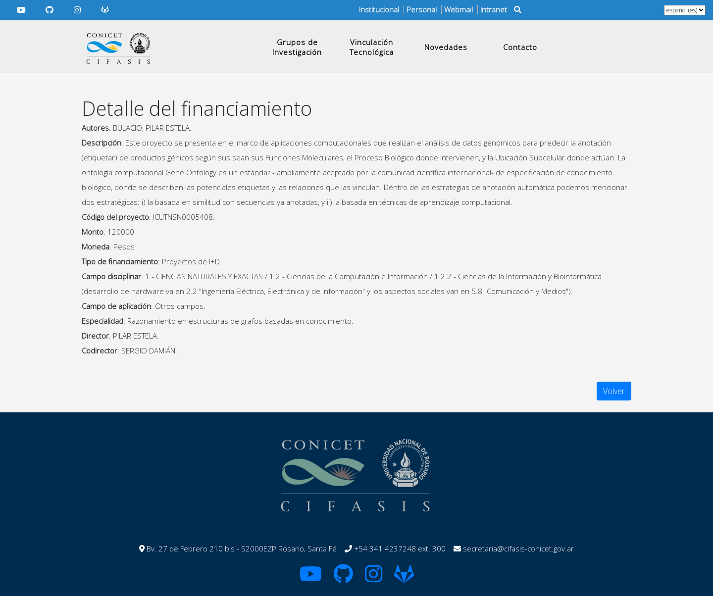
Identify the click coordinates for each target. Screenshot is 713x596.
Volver (614, 391)
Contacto (520, 47)
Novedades (445, 47)
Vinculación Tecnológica (372, 47)
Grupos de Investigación (297, 47)
